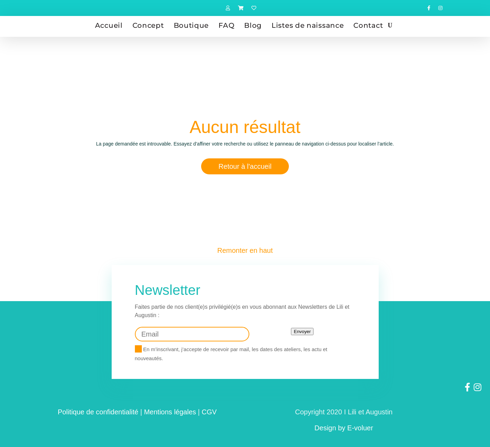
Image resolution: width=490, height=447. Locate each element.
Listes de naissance (308, 25)
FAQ (226, 25)
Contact (368, 25)
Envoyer (302, 331)
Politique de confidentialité (98, 412)
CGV (209, 412)
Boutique (191, 25)
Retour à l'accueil (245, 166)
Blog (253, 25)
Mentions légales (170, 412)
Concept (148, 25)
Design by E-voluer (344, 428)
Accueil (109, 25)
